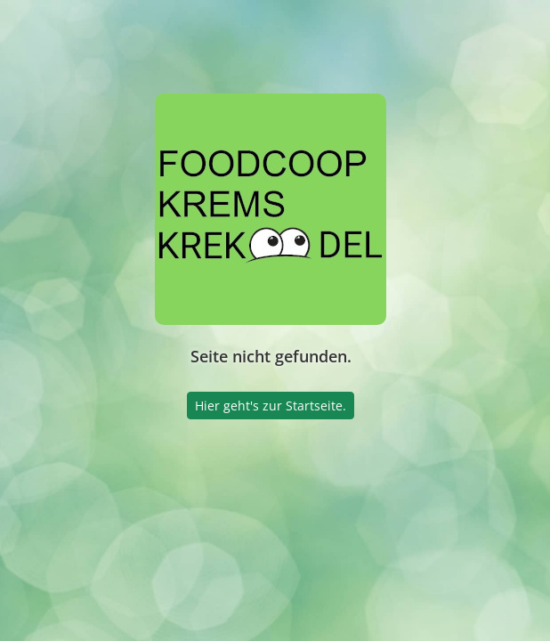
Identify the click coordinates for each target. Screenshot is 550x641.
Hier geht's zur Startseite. (270, 405)
